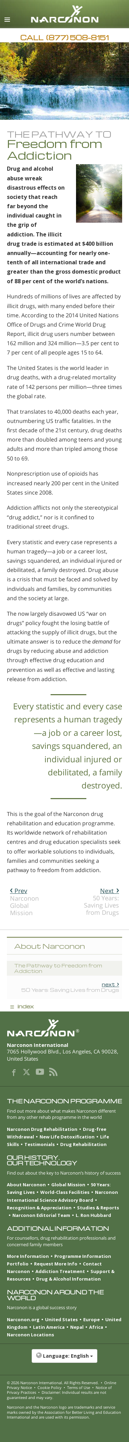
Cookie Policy (49, 1387)
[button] (64, 1359)
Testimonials (39, 1144)
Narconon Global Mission (24, 902)
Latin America (49, 1327)
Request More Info (55, 1264)
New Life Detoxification (67, 1137)
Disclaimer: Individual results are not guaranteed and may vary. (56, 1395)
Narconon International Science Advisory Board (62, 1196)
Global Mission (68, 1184)
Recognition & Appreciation (39, 1208)
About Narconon (26, 1184)
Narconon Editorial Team (41, 1215)
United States (61, 1319)
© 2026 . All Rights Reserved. (53, 1382)
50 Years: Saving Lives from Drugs (101, 901)
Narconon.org (23, 1319)
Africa (96, 1327)
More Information (28, 1256)
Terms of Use (78, 1387)
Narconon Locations (30, 1335)
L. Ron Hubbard (93, 1215)
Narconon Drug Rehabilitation (42, 1129)
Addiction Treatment (60, 1271)
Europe (91, 1319)
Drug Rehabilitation (83, 1144)
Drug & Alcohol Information (68, 1279)
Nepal (77, 1327)
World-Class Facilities (64, 1192)
